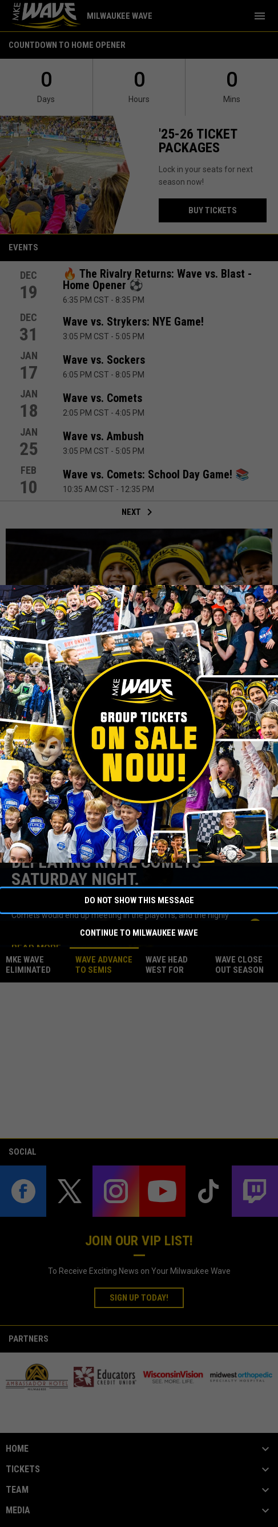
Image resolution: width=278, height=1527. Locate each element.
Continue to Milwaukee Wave (139, 933)
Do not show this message (139, 900)
